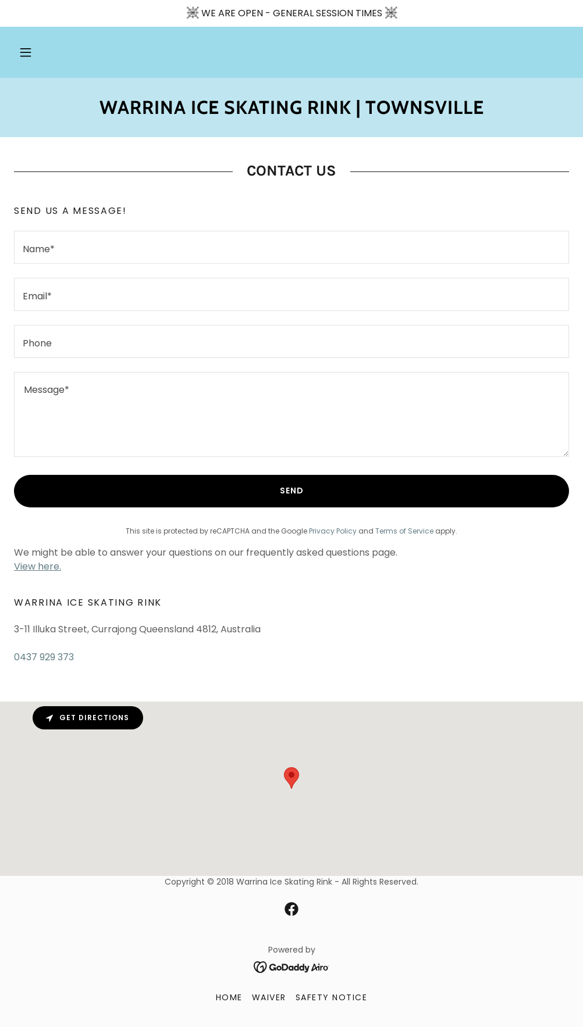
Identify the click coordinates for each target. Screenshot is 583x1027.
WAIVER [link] (269, 997)
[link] (291, 110)
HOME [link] (229, 997)
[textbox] (291, 247)
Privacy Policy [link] (333, 531)
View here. (37, 566)
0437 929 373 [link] (44, 657)
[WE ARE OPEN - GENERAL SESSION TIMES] (291, 13)
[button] (25, 52)
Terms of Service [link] (404, 531)
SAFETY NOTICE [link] (331, 997)
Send (292, 490)
